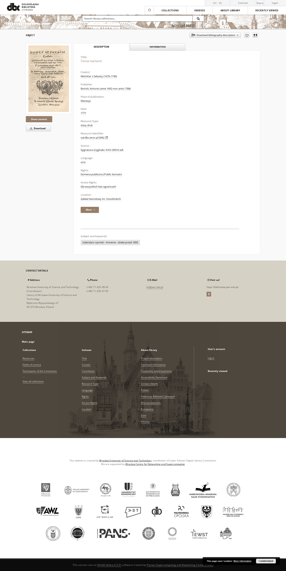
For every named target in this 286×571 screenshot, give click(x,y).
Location (86, 409)
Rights (85, 396)
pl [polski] (220, 3)
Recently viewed (266, 10)
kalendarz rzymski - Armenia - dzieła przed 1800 (110, 242)
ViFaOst (145, 422)
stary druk (87, 125)
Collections (170, 10)
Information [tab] (158, 46)
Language (87, 390)
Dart (143, 415)
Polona (145, 390)
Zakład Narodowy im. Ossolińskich (101, 199)
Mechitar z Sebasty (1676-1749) (99, 76)
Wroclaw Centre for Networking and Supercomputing (155, 464)
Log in (211, 358)
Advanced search (183, 25)
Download (37, 128)
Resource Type (90, 383)
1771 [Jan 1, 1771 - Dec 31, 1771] (83, 113)
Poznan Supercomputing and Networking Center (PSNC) (180, 565)
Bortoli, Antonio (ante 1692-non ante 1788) (106, 88)
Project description (151, 358)
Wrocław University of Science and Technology (125, 460)
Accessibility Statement (154, 377)
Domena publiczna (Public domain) (101, 174)
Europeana (147, 409)
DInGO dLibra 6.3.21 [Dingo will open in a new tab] (109, 565)
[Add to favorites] (246, 35)
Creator (86, 364)
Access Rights (89, 402)
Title (84, 358)
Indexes (199, 10)
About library (230, 10)
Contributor (88, 371)
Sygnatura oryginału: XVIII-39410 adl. (102, 150)
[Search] (198, 18)
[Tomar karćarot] (48, 78)
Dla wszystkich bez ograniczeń (98, 186)
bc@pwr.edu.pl (155, 287)
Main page (28, 341)
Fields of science (32, 364)
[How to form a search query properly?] (201, 25)
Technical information (153, 364)
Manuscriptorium (150, 402)
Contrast (243, 3)
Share (260, 3)
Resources (28, 358)
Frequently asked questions (156, 371)
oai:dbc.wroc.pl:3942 (94, 137)
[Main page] (149, 10)
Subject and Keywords (94, 377)
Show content (39, 119)
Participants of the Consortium (40, 371)
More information (242, 561)
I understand (266, 561)
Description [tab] (101, 46)
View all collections (33, 381)
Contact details (149, 383)
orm (83, 162)
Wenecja (86, 101)
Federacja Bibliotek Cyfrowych (158, 396)
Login (275, 3)
